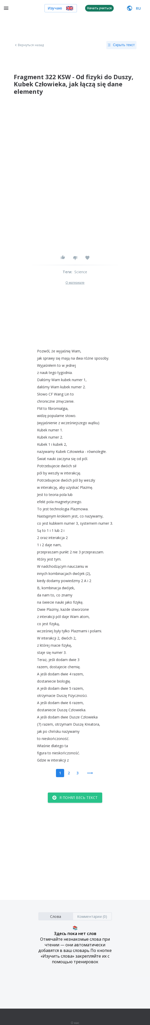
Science (80, 271)
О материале (74, 283)
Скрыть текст (121, 45)
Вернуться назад (29, 45)
